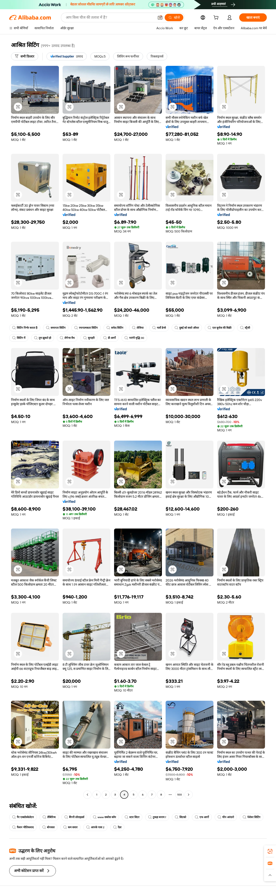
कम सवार (70, 827)
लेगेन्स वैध (67, 338)
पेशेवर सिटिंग (251, 817)
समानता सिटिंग (56, 328)
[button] (160, 17)
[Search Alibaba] (110, 17)
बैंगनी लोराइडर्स (74, 817)
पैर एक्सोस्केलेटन (23, 817)
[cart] (216, 18)
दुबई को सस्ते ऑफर (187, 328)
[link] (270, 851)
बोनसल (48, 827)
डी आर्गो (109, 338)
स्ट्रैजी (245, 328)
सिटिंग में (18, 338)
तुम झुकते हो (42, 338)
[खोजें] (174, 17)
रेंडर (117, 827)
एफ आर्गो (202, 817)
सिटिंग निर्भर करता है (24, 328)
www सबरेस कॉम (104, 817)
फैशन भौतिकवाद (23, 827)
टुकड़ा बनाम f (157, 817)
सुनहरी (89, 338)
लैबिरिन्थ (49, 817)
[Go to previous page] (87, 794)
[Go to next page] (188, 794)
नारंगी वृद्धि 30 (134, 338)
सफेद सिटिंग (114, 328)
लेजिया (138, 328)
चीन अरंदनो (226, 817)
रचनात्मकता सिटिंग (86, 328)
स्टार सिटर (132, 817)
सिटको (180, 817)
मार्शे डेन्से (159, 328)
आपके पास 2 (95, 827)
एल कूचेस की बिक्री (219, 328)
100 (179, 794)
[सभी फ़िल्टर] (24, 56)
